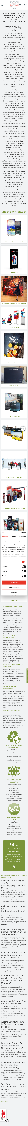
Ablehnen (14, 592)
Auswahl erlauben (14, 587)
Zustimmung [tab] (5, 536)
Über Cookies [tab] (22, 536)
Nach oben (4, 1101)
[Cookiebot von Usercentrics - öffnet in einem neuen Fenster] (20, 533)
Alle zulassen (14, 582)
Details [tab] (14, 536)
